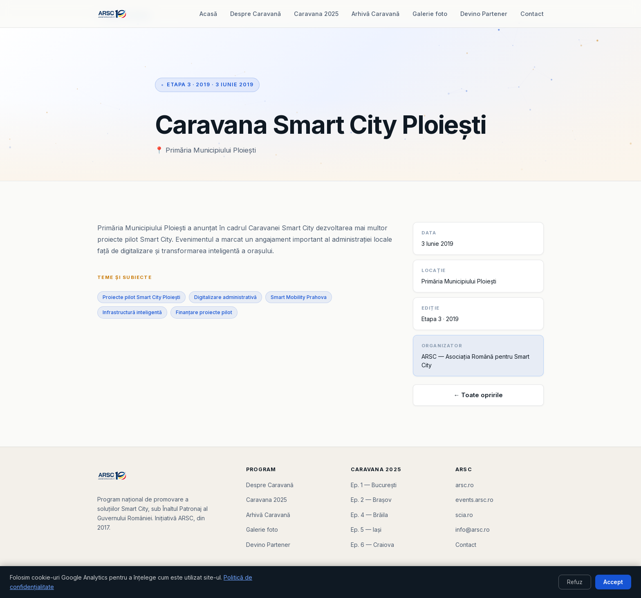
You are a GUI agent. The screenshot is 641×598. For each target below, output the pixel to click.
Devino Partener (483, 13)
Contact (532, 13)
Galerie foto (429, 13)
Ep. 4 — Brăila (369, 514)
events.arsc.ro (474, 499)
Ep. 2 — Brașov (371, 499)
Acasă (208, 13)
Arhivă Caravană (375, 13)
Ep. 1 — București (374, 484)
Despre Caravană (255, 13)
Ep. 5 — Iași (366, 529)
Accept (613, 582)
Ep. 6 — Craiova (372, 544)
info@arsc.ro (472, 529)
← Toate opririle (478, 395)
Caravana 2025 (316, 13)
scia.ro (464, 514)
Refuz (575, 582)
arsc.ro (464, 484)
